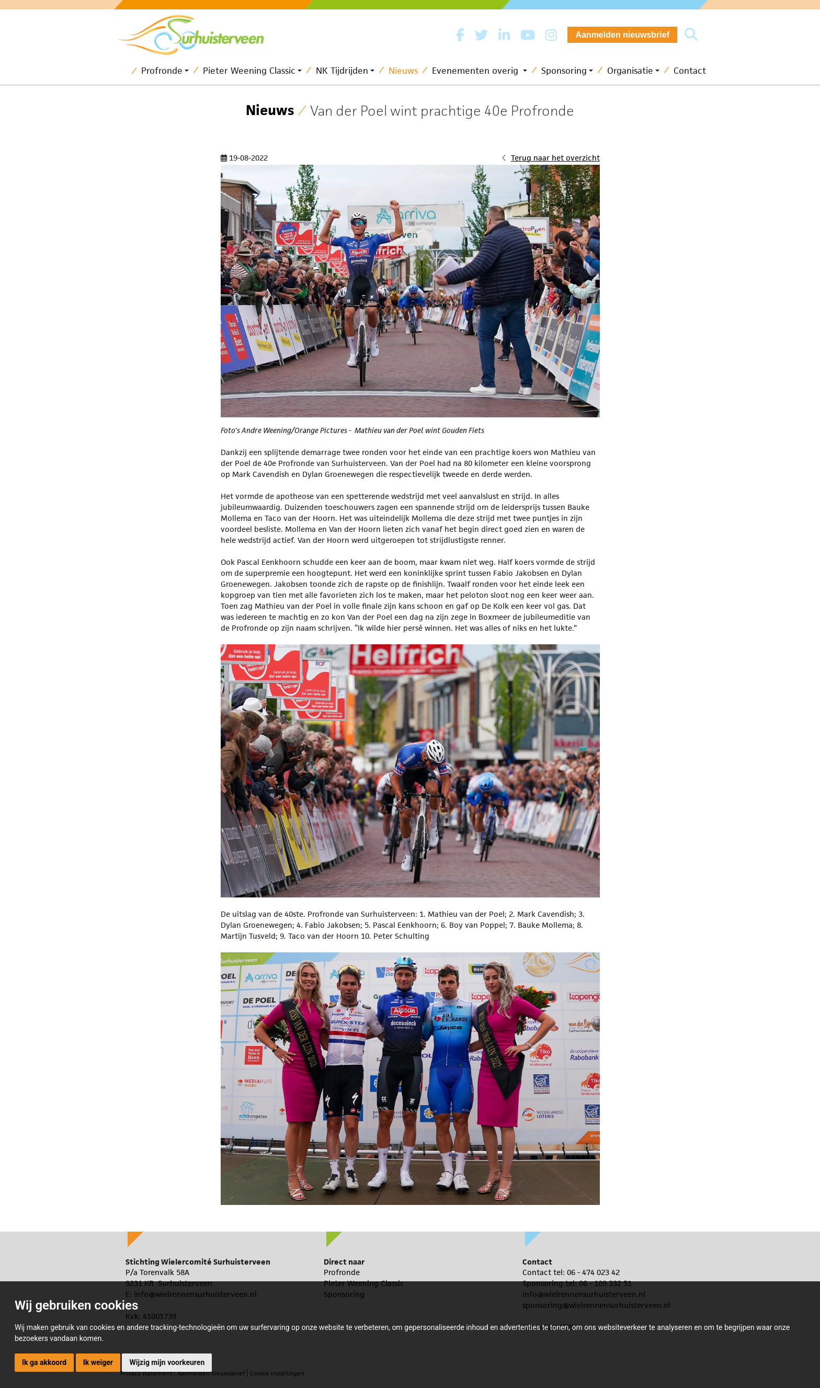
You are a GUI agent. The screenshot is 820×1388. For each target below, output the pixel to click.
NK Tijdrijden (342, 70)
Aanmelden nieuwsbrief (622, 34)
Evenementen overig (476, 70)
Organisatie (630, 70)
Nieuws (403, 70)
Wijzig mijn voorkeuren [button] (166, 1362)
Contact (690, 70)
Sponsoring (564, 70)
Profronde (162, 70)
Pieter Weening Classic (249, 70)
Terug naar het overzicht (555, 158)
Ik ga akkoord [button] (44, 1362)
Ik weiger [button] (98, 1362)
